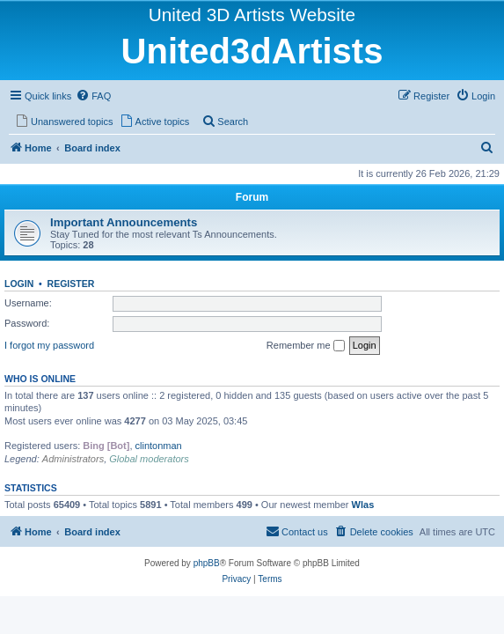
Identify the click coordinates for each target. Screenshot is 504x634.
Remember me (306, 346)
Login (18, 283)
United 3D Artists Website (252, 14)
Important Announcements (123, 222)
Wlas (363, 504)
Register (71, 283)
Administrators (73, 458)
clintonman (158, 445)
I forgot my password (49, 345)
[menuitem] (93, 96)
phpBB (207, 563)
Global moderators (149, 458)
